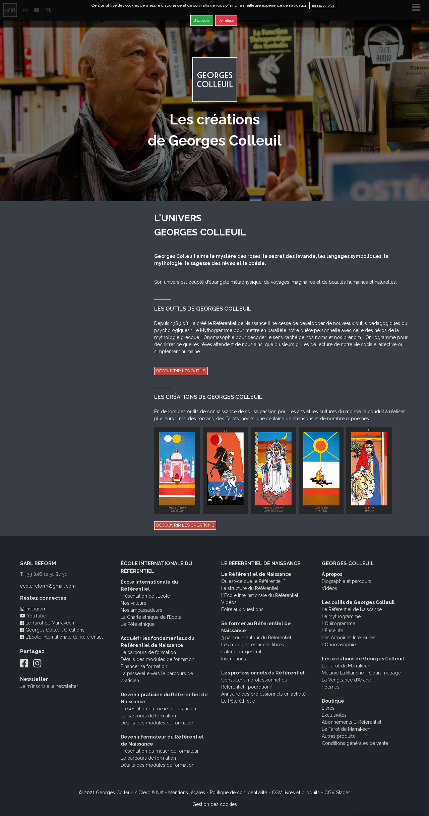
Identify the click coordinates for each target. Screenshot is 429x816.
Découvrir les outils (180, 370)
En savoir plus (322, 5)
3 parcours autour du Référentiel (256, 637)
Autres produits (338, 736)
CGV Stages (337, 792)
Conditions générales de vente (355, 743)
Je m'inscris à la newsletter (49, 686)
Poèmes (331, 687)
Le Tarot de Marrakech (47, 622)
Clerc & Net (151, 792)
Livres (328, 708)
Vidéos (229, 602)
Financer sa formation (144, 666)
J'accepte (201, 20)
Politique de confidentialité (238, 792)
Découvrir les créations (185, 525)
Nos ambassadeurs (141, 610)
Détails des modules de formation (157, 659)
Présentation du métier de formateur (160, 751)
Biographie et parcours (346, 581)
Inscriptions (233, 658)
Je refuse (226, 20)
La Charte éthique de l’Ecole (151, 617)
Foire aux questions (242, 609)
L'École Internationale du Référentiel (61, 637)
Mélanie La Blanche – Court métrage (361, 672)
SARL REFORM (38, 563)
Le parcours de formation (148, 652)
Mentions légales (186, 792)
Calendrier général (241, 651)
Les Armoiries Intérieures (348, 637)
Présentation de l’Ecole (145, 596)
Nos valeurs (133, 603)
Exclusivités (334, 715)
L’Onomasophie (339, 644)
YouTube (33, 615)
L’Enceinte (332, 630)
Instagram (33, 608)
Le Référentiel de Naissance (352, 609)
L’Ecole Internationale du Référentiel (259, 595)
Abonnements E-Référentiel (351, 722)
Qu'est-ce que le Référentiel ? (253, 581)
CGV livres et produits (296, 792)
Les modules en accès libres (252, 644)
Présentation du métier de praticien (158, 708)
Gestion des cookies (214, 804)
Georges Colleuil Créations (52, 630)
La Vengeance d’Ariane (346, 680)
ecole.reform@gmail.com (48, 586)
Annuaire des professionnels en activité (263, 694)
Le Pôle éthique (138, 624)
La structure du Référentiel (249, 588)
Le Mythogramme (341, 616)
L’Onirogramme (338, 623)
